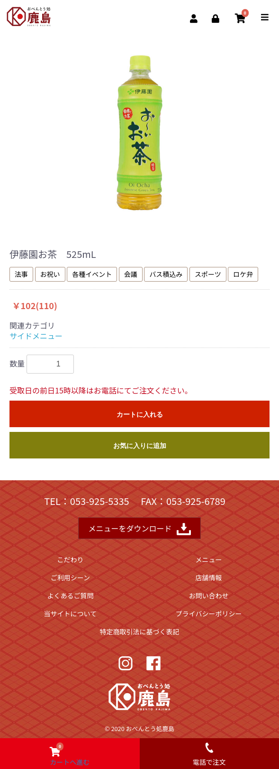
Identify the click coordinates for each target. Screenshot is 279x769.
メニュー (209, 559)
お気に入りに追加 (139, 445)
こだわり (70, 559)
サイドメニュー (36, 335)
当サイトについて (70, 613)
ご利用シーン (70, 577)
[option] (139, 132)
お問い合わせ (209, 595)
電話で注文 (209, 752)
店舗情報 (209, 577)
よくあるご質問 (70, 595)
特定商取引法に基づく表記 (139, 631)
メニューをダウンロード (139, 529)
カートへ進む (70, 753)
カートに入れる (140, 414)
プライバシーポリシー (209, 613)
